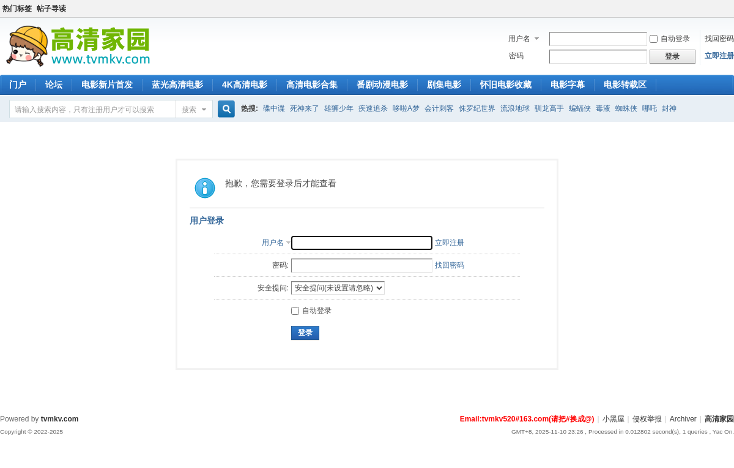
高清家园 (719, 419)
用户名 (519, 38)
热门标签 (17, 8)
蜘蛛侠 (626, 108)
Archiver (683, 419)
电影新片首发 (107, 84)
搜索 (189, 109)
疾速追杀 (373, 108)
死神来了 (304, 108)
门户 (17, 84)
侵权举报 (647, 419)
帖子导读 (51, 8)
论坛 (53, 84)
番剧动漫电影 (382, 84)
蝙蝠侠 (580, 108)
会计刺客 (439, 108)
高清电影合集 (312, 84)
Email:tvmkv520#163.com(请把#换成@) (527, 419)
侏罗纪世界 (477, 108)
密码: (280, 265)
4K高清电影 (244, 84)
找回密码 (719, 38)
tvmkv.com (60, 419)
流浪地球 (515, 108)
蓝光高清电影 (177, 84)
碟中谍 (274, 108)
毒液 (603, 108)
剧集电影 (444, 84)
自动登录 (670, 38)
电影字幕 (567, 84)
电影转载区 (625, 84)
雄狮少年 (339, 108)
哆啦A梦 (406, 108)
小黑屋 (613, 419)
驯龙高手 (549, 108)
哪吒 (649, 108)
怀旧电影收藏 (506, 84)
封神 (669, 108)
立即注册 (719, 55)
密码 (516, 55)
